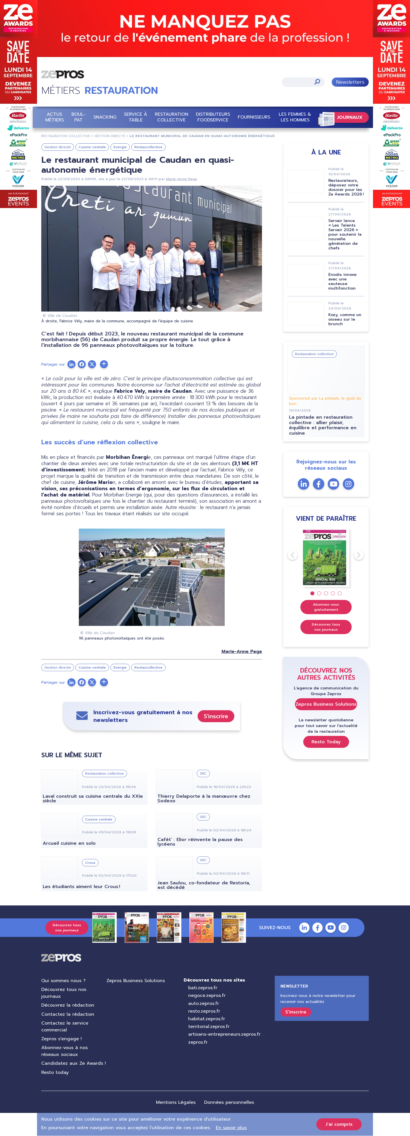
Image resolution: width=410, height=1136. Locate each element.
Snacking (104, 117)
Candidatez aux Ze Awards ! (73, 1063)
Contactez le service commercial (64, 1026)
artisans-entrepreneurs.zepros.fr (224, 1034)
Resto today (55, 1072)
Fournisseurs (254, 117)
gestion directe (110, 136)
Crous (90, 862)
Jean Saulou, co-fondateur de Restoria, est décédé (203, 885)
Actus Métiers (54, 117)
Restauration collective (171, 117)
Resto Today (326, 741)
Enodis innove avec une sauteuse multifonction (342, 281)
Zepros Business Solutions (326, 704)
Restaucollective (148, 147)
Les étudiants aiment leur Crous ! (81, 886)
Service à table (135, 117)
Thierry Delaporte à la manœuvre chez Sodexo (203, 798)
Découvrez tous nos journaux (326, 627)
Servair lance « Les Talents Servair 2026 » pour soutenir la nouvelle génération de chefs (345, 234)
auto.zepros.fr (203, 1003)
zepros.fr (198, 1042)
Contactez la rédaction (67, 1014)
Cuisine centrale (92, 147)
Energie (120, 147)
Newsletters (350, 82)
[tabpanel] (326, 557)
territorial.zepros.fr (208, 1026)
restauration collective (65, 136)
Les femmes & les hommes (295, 117)
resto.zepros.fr (204, 1011)
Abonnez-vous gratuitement (326, 607)
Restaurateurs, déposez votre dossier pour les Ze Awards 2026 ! (346, 187)
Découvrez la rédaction (67, 1005)
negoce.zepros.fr (207, 995)
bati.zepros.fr (202, 987)
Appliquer (317, 81)
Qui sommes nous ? (63, 980)
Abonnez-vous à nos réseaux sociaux (64, 1051)
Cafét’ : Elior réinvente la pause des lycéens (200, 842)
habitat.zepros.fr (206, 1018)
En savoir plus (231, 1127)
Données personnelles (229, 1102)
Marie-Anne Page (181, 179)
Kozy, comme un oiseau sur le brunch (344, 319)
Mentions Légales (176, 1102)
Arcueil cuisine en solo (69, 843)
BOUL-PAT (78, 117)
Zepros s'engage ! (61, 1038)
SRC (203, 773)
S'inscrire (216, 716)
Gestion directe (57, 147)
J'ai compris (338, 1124)
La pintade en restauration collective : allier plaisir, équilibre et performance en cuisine (322, 425)
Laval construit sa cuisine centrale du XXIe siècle (93, 798)
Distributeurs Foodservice (213, 117)
